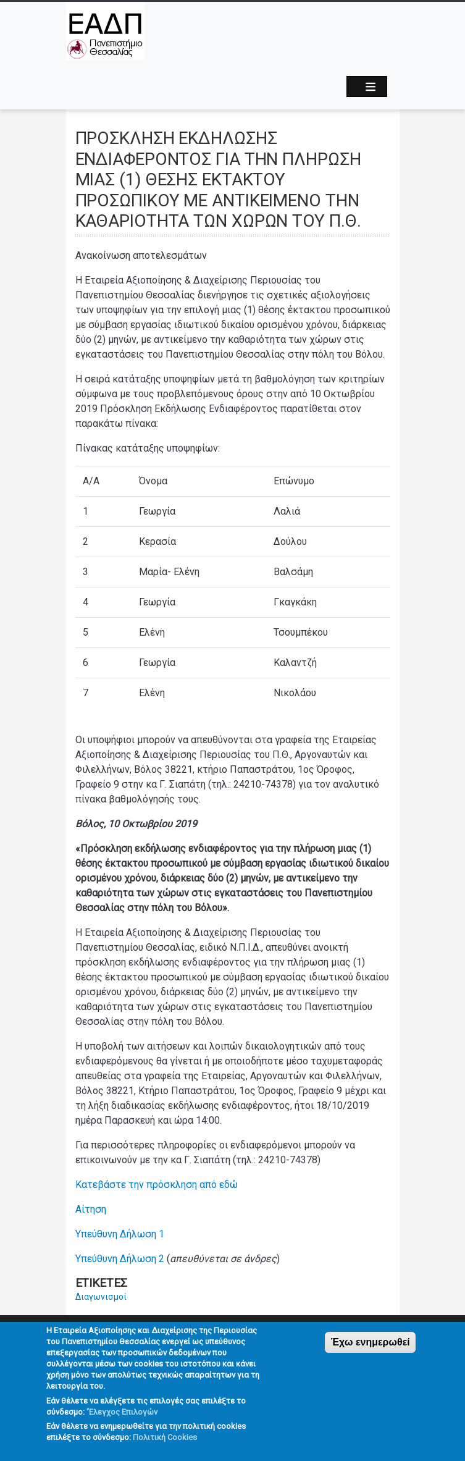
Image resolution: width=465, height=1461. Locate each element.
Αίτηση (90, 1209)
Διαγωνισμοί (101, 1297)
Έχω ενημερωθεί (369, 1352)
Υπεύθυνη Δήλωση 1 (119, 1234)
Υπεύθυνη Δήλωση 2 (119, 1259)
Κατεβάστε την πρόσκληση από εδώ (156, 1184)
